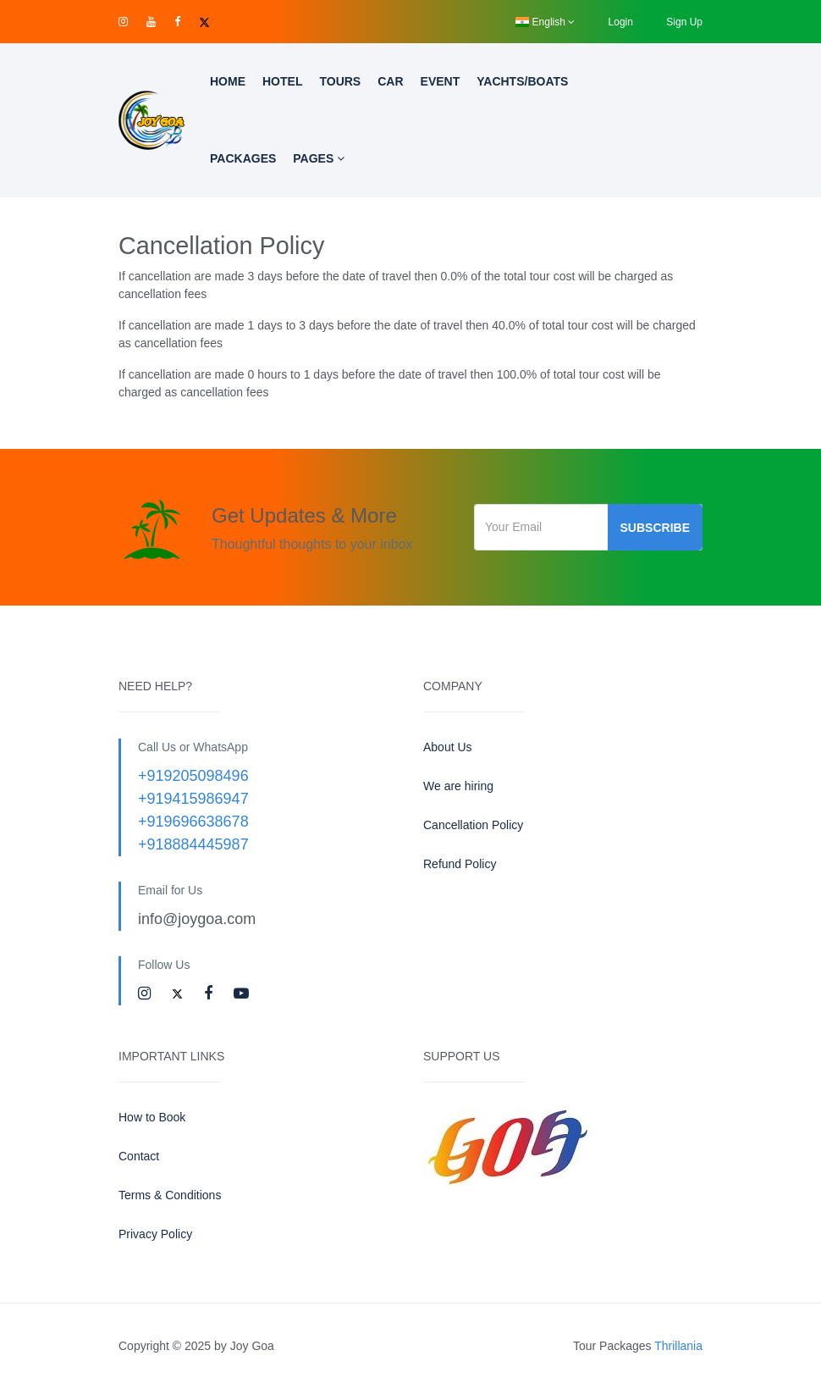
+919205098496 (193, 775)
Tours (340, 81)
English (545, 22)
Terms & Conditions (169, 1195)
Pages (318, 158)
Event (440, 81)
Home (227, 81)
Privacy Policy (155, 1234)
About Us (447, 747)
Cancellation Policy (473, 825)
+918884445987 (193, 844)
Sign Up (684, 22)
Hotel (282, 81)
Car (390, 81)
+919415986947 (193, 798)
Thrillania (678, 1346)
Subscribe (655, 527)
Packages (243, 158)
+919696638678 (193, 821)
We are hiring (458, 786)
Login (621, 22)
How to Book (151, 1117)
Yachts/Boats (522, 81)
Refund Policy (459, 864)
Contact (138, 1156)
